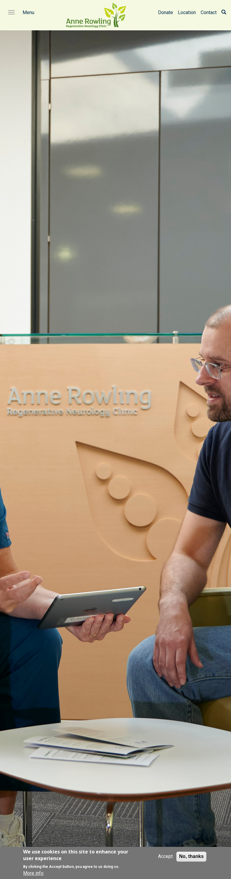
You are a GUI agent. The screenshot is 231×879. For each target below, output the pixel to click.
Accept (165, 856)
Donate (165, 12)
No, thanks (191, 856)
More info (33, 873)
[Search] (223, 12)
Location (187, 12)
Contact (209, 12)
